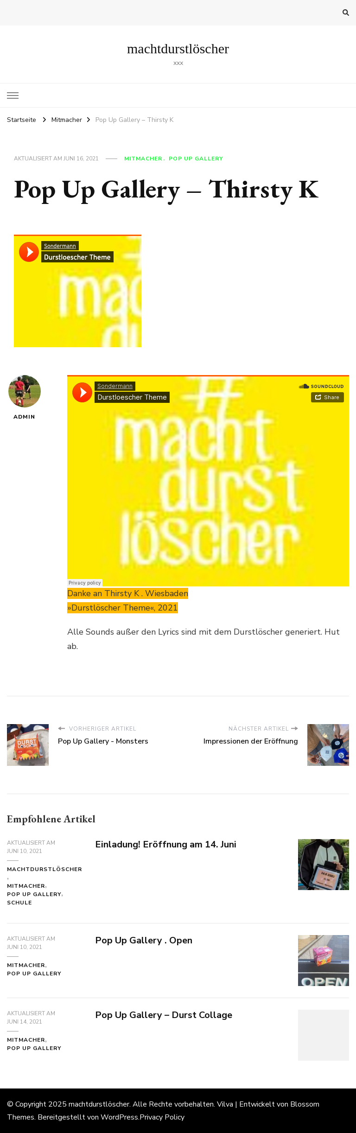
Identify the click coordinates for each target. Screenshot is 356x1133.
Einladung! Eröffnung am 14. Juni (165, 844)
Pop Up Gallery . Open (143, 940)
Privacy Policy (162, 1117)
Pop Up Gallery (196, 158)
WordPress (119, 1117)
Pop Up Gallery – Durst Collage (163, 1015)
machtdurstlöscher (178, 48)
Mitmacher (143, 158)
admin (24, 397)
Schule (19, 902)
